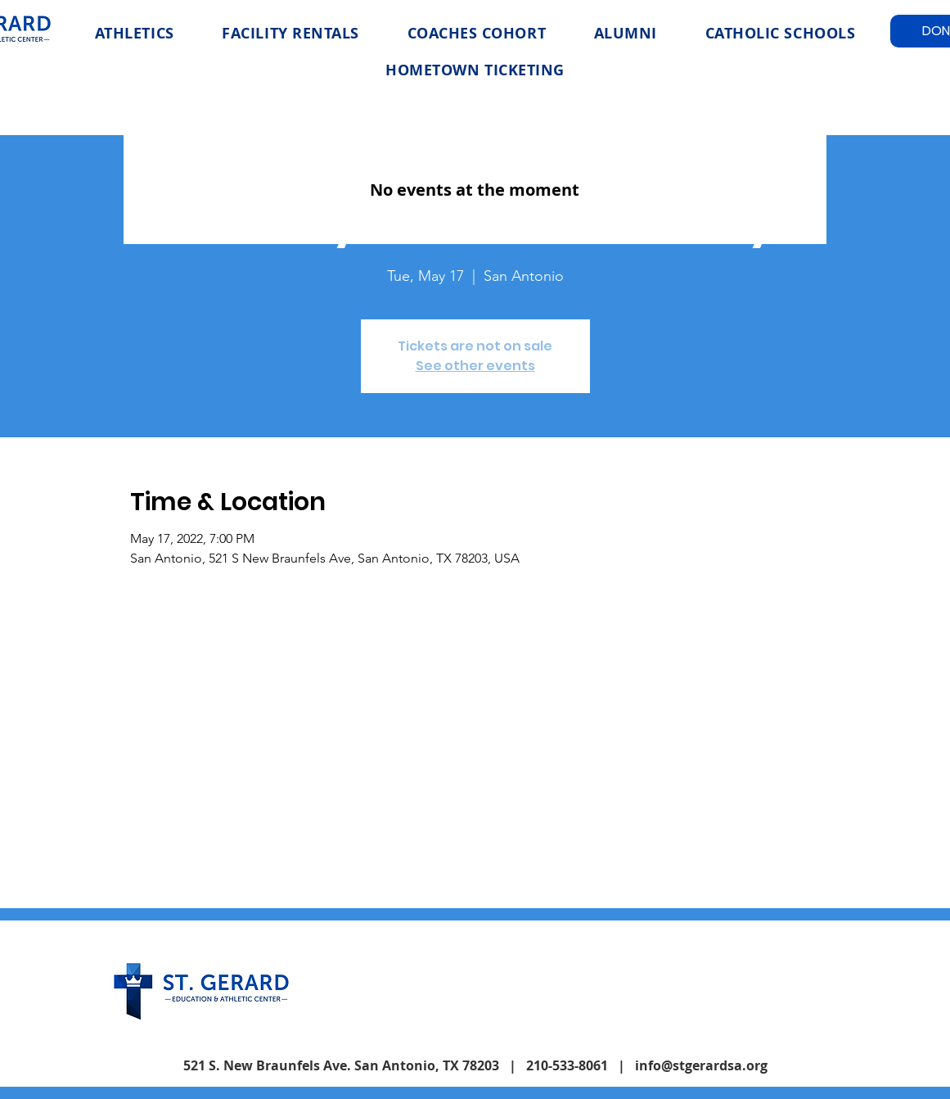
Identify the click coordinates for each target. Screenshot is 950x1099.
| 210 (525, 1065)
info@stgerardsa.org (701, 1065)
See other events (475, 365)
